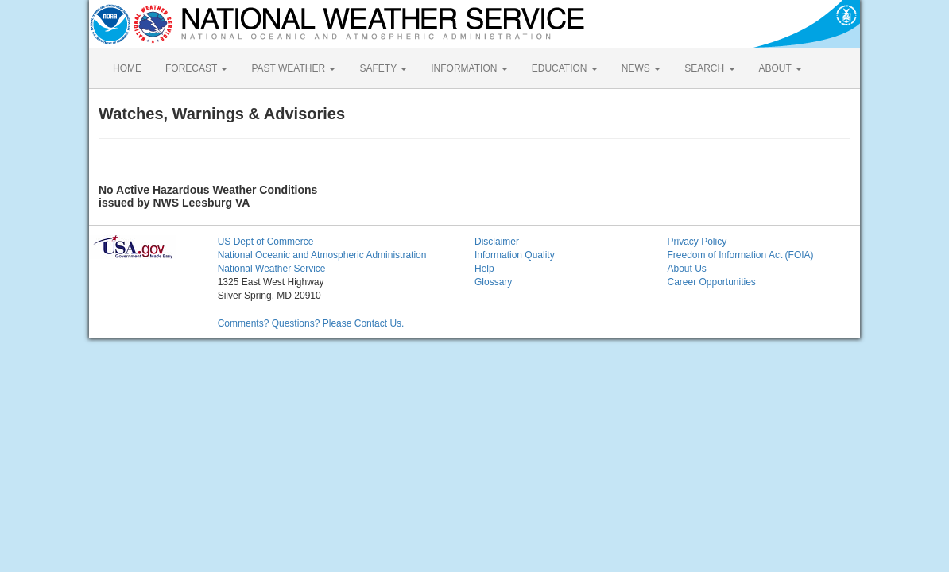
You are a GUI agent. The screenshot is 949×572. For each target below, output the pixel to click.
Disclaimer (496, 241)
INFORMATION (469, 68)
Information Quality (514, 255)
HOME (127, 68)
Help (484, 268)
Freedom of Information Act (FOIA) (740, 255)
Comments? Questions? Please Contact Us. (311, 323)
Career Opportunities (711, 282)
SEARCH (709, 68)
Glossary (493, 282)
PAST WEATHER (293, 68)
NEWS (641, 68)
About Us (686, 268)
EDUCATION (565, 68)
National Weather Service (272, 268)
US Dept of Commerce (266, 241)
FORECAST (196, 68)
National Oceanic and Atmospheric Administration (322, 255)
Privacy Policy (696, 241)
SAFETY (383, 68)
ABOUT (780, 68)
